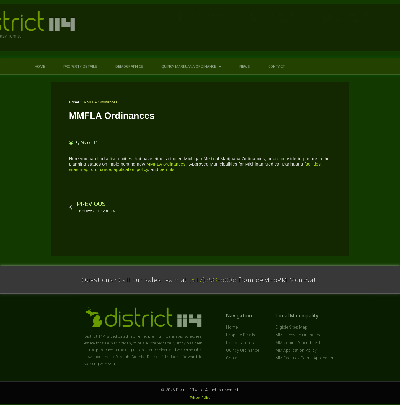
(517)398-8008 (213, 279)
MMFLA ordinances (165, 163)
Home (40, 71)
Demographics (129, 71)
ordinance (101, 169)
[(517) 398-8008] (254, 24)
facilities (312, 163)
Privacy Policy (200, 397)
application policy (131, 169)
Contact (276, 71)
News (244, 71)
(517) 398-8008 (279, 21)
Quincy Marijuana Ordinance (191, 72)
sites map (79, 169)
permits (166, 169)
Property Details (80, 71)
